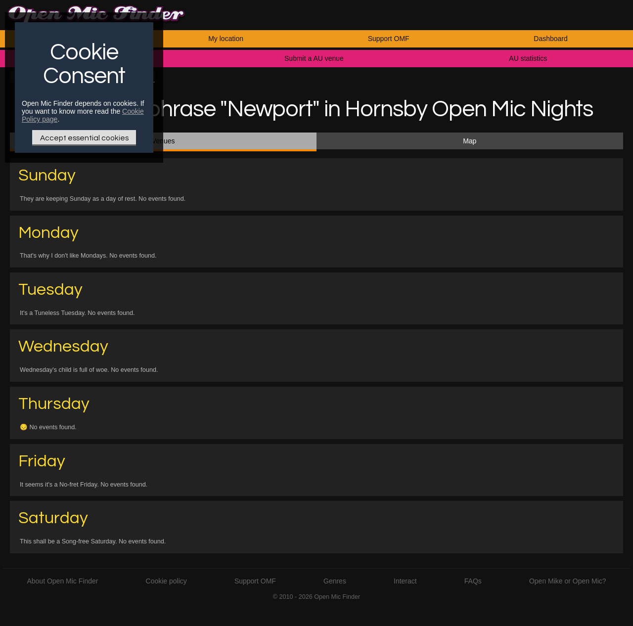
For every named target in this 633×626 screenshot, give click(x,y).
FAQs (473, 581)
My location (225, 39)
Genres (334, 581)
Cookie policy (166, 581)
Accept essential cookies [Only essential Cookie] (84, 138)
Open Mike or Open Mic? (567, 581)
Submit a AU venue (314, 58)
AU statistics (528, 58)
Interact (405, 581)
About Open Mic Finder (62, 581)
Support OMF (388, 39)
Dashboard (551, 39)
